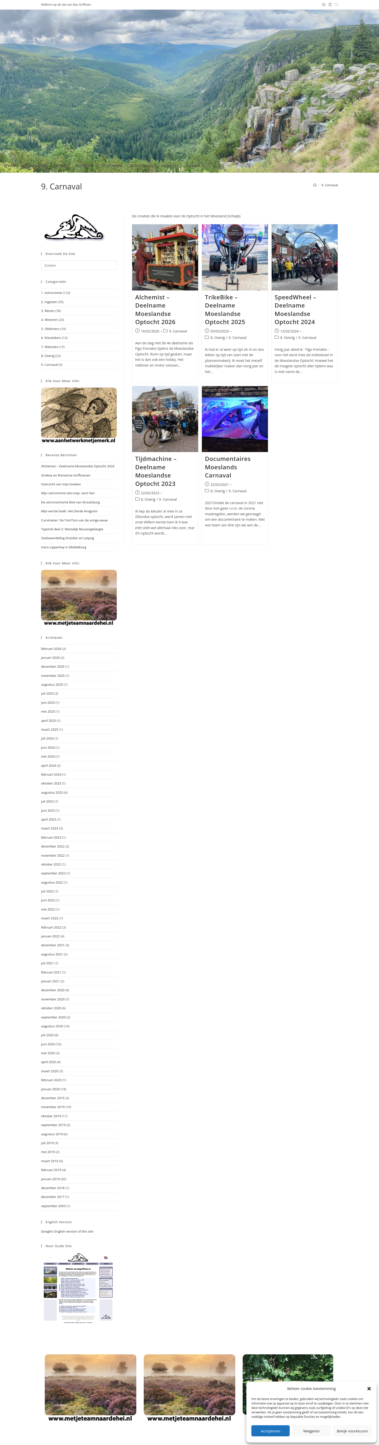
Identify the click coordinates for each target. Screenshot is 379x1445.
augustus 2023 (52, 792)
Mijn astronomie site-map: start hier (68, 493)
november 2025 (53, 675)
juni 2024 (48, 747)
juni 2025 (48, 702)
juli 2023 (47, 801)
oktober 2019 (51, 1116)
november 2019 (53, 1107)
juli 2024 (47, 738)
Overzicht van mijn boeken (61, 484)
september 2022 (53, 873)
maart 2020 (49, 1071)
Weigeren (311, 1430)
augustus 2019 (52, 1134)
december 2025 (53, 666)
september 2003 (53, 1206)
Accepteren (270, 1430)
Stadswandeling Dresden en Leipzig (67, 538)
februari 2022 (51, 927)
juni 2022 (48, 900)
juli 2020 (47, 1035)
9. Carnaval (329, 185)
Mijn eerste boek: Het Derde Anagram (69, 511)
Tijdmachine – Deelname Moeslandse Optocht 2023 (156, 471)
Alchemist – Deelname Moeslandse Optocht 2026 (155, 309)
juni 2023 (48, 810)
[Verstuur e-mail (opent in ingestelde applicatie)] (335, 4)
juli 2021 (47, 963)
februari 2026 (51, 648)
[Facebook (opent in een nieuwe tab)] (324, 4)
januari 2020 (50, 1089)
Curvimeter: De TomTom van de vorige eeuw (74, 520)
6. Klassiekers (51, 337)
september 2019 (53, 1125)
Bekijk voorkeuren (352, 1430)
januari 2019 (50, 1179)
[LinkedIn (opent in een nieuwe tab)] (330, 4)
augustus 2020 (52, 1026)
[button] (369, 1388)
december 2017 (53, 1197)
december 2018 (53, 1188)
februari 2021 (51, 972)
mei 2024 (48, 756)
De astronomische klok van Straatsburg (70, 502)
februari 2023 (51, 837)
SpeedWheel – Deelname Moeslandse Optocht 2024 (295, 309)
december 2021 (53, 945)
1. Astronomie (51, 292)
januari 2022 (50, 936)
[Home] (314, 185)
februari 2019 (51, 1170)
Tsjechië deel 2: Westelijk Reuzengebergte (72, 529)
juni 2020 (48, 1044)
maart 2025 (49, 729)
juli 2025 (47, 693)
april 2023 (48, 819)
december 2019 (53, 1098)
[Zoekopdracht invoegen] (79, 265)
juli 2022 (47, 891)
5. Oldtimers (50, 329)
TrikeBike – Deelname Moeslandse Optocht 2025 (225, 309)
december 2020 (53, 990)
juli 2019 (47, 1143)
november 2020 (53, 999)
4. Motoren (49, 319)
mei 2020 (48, 1053)
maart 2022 (49, 918)
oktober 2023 (51, 783)
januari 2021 (50, 981)
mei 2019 (48, 1152)
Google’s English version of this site (67, 1231)
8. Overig (218, 337)
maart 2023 (49, 828)
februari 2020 (51, 1080)
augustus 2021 (52, 954)
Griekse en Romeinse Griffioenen (65, 475)
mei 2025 (48, 711)
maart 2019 (49, 1161)
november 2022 (53, 855)
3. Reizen (47, 311)
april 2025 (48, 720)
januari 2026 (50, 657)
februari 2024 (51, 774)
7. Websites (49, 347)
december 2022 (53, 846)
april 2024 (48, 765)
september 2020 (53, 1017)
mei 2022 (48, 909)
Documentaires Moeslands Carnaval (228, 466)
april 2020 (48, 1062)
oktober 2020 (51, 1008)
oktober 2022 (51, 864)
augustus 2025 (52, 684)
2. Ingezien (49, 302)
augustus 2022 (52, 882)
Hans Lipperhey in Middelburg (63, 547)
